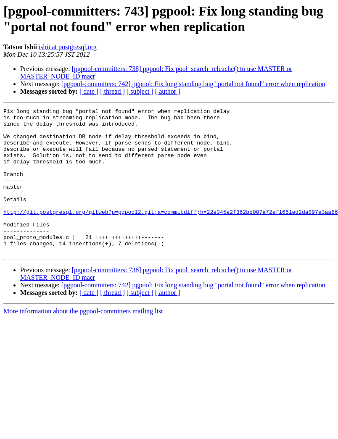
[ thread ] (112, 91)
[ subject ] (140, 91)
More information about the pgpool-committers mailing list (83, 340)
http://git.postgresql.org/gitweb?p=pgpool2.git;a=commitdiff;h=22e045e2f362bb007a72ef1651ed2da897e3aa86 (170, 233)
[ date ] (88, 91)
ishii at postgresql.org (68, 46)
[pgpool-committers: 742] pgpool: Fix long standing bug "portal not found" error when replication (193, 83)
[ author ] (167, 91)
